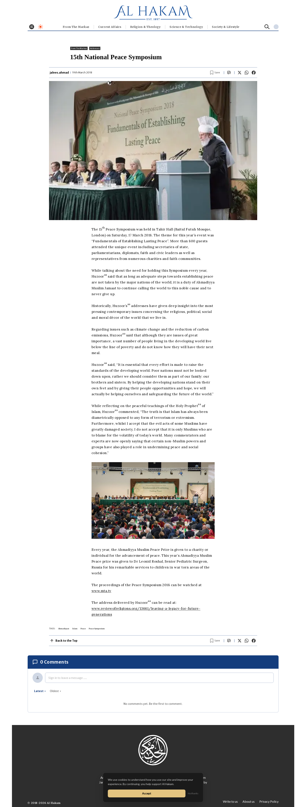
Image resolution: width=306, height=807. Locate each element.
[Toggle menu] (31, 26)
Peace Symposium (97, 629)
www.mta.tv (101, 591)
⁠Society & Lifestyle (225, 27)
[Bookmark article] (215, 72)
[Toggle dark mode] (40, 26)
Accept (146, 793)
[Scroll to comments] (229, 73)
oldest (55, 691)
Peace (83, 629)
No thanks (193, 793)
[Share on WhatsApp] (247, 73)
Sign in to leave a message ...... (67, 677)
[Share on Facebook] (254, 73)
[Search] (267, 26)
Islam (74, 629)
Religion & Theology (145, 27)
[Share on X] (240, 73)
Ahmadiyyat (63, 629)
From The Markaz (76, 27)
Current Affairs (109, 27)
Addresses (95, 48)
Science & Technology (186, 27)
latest (40, 691)
